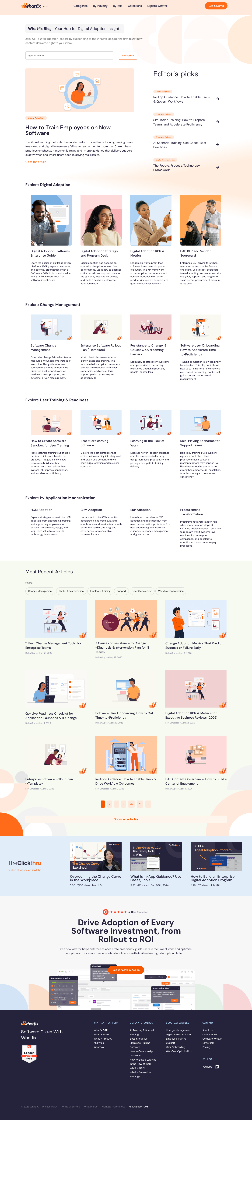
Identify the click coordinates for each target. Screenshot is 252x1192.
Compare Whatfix (212, 1038)
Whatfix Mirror (102, 1034)
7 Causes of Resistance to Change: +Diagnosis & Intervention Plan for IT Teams (122, 647)
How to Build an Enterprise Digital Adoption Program (213, 878)
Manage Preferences (113, 1106)
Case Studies (209, 1034)
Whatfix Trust (91, 1106)
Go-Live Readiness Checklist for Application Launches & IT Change (51, 715)
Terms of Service (71, 1106)
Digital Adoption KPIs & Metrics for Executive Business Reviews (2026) (191, 715)
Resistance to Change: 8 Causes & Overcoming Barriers (148, 349)
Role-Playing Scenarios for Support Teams (200, 443)
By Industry (100, 5)
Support (170, 1042)
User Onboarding (175, 1047)
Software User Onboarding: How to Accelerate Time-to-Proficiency (200, 349)
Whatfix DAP (101, 1030)
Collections (135, 5)
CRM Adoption (91, 510)
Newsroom (208, 1042)
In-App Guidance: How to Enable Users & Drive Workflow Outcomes (125, 781)
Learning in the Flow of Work (147, 443)
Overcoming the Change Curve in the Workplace (95, 878)
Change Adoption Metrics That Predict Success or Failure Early (194, 645)
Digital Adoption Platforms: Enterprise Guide (50, 253)
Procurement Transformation (191, 512)
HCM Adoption (41, 510)
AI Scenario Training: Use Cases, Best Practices (179, 145)
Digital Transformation (178, 1034)
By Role (117, 5)
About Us (207, 1030)
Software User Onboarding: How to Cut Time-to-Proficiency (124, 715)
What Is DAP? (137, 1068)
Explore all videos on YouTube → (26, 870)
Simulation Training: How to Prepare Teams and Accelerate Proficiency (179, 122)
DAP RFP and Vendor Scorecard (195, 253)
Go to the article (35, 162)
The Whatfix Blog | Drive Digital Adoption (34, 6)
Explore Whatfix (157, 5)
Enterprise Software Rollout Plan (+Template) (100, 347)
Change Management (178, 1030)
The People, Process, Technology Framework (176, 167)
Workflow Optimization (178, 1051)
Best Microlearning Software (94, 443)
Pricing (206, 1047)
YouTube (207, 1066)
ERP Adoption (140, 510)
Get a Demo (216, 5)
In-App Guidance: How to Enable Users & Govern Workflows (181, 99)
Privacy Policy (50, 1106)
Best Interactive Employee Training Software (140, 1042)
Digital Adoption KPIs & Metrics (147, 253)
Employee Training (176, 1038)
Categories (81, 5)
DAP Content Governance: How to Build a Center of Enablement (196, 781)
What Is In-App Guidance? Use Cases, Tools (155, 878)
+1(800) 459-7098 (138, 1106)
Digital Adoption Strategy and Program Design (99, 253)
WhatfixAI (99, 1047)
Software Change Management (43, 347)
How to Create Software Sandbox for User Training (50, 443)
